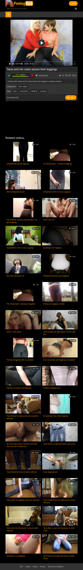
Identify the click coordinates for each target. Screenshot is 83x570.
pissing (43, 91)
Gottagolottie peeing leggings (18, 164)
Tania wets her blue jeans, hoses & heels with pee (22, 529)
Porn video (22, 87)
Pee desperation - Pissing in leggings (57, 164)
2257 (21, 567)
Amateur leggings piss (52, 388)
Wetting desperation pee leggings (56, 276)
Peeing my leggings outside (54, 304)
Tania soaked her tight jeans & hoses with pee (59, 333)
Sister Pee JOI (49, 220)
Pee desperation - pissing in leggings (21, 304)
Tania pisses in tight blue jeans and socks (59, 444)
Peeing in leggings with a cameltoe (20, 360)
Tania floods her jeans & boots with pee (22, 472)
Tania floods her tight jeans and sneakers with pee (22, 417)
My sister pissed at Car (15, 276)
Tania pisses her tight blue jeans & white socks (58, 557)
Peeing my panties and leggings (19, 388)
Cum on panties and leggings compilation (59, 360)
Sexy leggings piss (50, 472)
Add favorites (42, 75)
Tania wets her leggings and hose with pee (23, 500)
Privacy (42, 567)
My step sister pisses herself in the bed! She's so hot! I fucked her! (22, 445)
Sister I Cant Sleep (14, 332)
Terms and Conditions (55, 567)
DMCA (28, 567)
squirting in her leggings (52, 248)
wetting (34, 91)
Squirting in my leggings (16, 556)
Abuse (35, 567)
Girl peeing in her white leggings (55, 416)
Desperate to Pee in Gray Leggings (57, 192)
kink (15, 91)
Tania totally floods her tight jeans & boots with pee (59, 501)
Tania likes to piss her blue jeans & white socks (59, 529)
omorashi (24, 91)
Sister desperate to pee (16, 192)
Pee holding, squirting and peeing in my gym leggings (22, 221)
